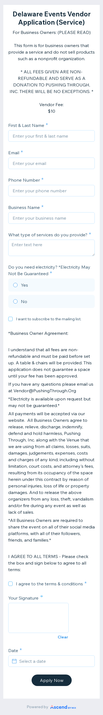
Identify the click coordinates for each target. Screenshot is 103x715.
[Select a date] (55, 661)
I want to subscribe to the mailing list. (48, 318)
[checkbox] (10, 319)
